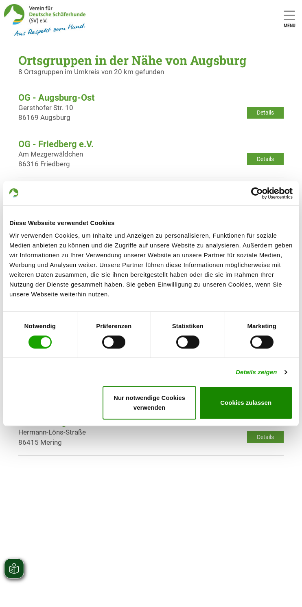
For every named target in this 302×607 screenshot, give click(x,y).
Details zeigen (256, 372)
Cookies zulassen (245, 402)
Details (265, 112)
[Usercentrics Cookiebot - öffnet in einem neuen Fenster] (257, 193)
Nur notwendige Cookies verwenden (149, 402)
